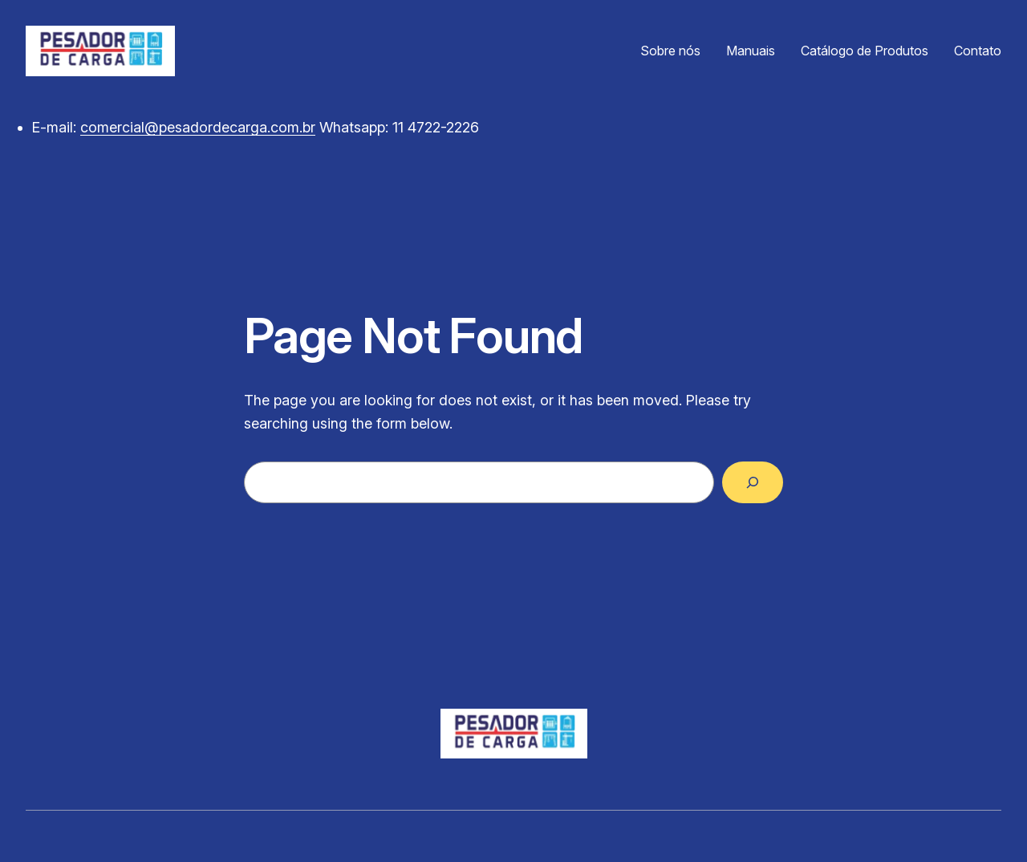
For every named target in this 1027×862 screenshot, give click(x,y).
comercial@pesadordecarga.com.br (197, 127)
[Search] (752, 482)
